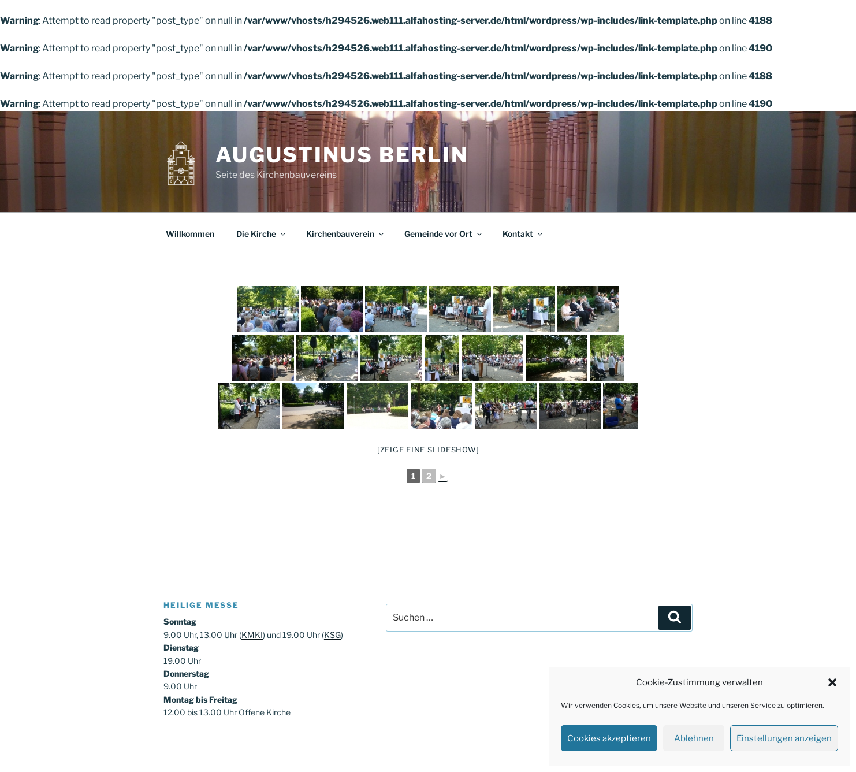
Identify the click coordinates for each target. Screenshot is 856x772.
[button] (832, 682)
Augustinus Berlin (341, 155)
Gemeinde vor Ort (443, 234)
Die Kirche (261, 234)
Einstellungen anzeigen (784, 738)
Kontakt (523, 234)
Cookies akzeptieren (609, 738)
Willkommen (190, 234)
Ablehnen (694, 738)
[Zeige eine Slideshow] (428, 449)
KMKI (252, 635)
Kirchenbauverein (345, 234)
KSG (332, 635)
